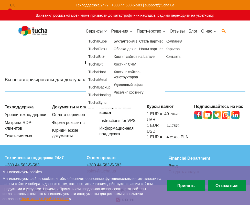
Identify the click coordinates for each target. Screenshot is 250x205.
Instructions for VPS (118, 120)
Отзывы (177, 35)
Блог (193, 35)
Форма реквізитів (68, 122)
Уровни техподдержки (25, 114)
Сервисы (94, 35)
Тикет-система (18, 136)
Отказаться (226, 185)
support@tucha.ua (159, 5)
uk (12, 5)
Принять (186, 185)
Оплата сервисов (68, 114)
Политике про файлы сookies (44, 199)
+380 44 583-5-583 (127, 5)
